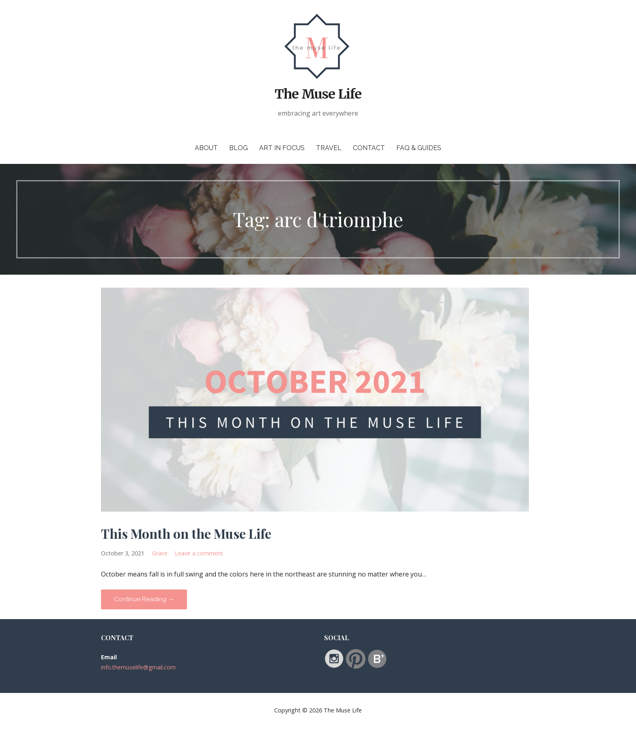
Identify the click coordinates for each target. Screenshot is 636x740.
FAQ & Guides (418, 148)
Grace (160, 553)
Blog (238, 148)
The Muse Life (318, 94)
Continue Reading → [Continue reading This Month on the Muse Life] (144, 599)
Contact (369, 148)
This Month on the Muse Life (186, 533)
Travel (329, 148)
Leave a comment (199, 553)
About (206, 148)
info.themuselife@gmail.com (138, 667)
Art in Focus (282, 148)
